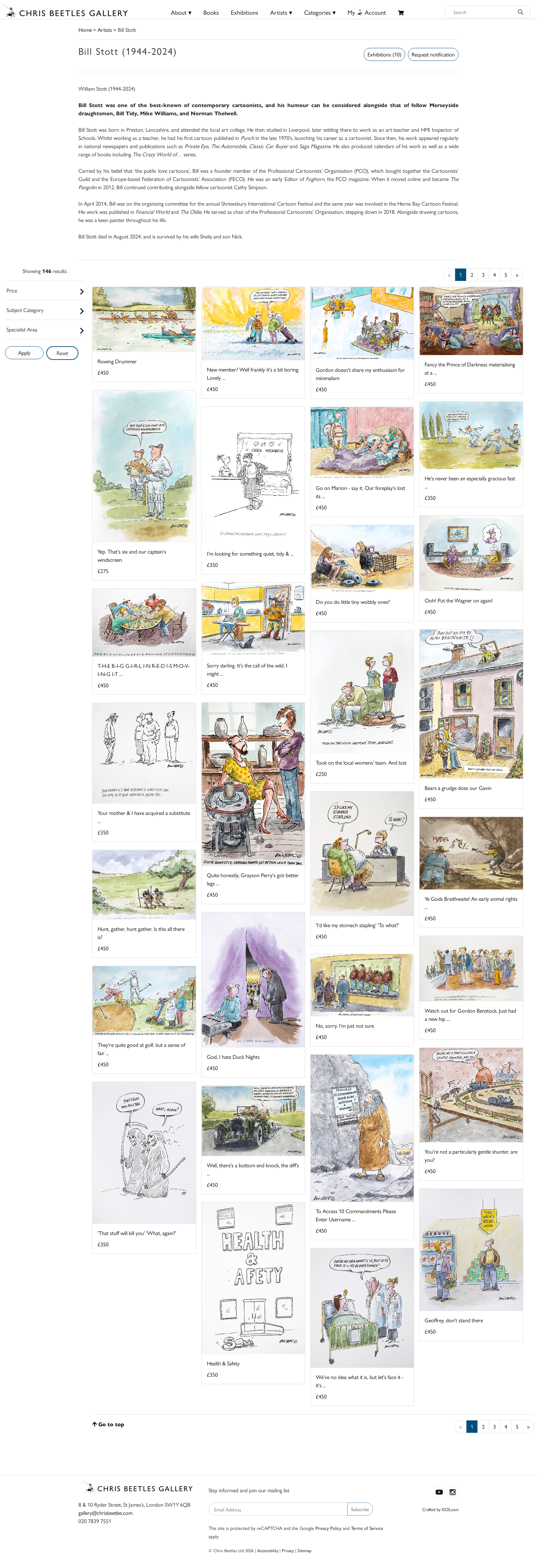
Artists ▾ (281, 12)
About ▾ (181, 12)
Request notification (433, 54)
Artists (105, 30)
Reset (62, 353)
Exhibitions (244, 12)
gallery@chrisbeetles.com (105, 1513)
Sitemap (305, 1550)
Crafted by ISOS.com (440, 1509)
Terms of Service (367, 1527)
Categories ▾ (320, 12)
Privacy (288, 1550)
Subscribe (360, 1509)
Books (211, 12)
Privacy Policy (328, 1527)
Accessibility (267, 1550)
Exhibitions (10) (384, 54)
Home (85, 30)
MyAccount (367, 12)
